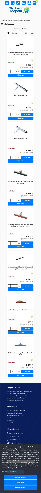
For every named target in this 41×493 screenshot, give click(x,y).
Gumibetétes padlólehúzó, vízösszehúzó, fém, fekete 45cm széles (20, 53)
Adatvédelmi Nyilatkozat (14, 413)
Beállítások (20, 482)
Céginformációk (12, 418)
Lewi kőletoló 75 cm (20, 95)
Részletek (20, 75)
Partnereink (10, 420)
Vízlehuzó (27, 20)
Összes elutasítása (20, 477)
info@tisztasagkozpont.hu (17, 443)
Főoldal (3, 20)
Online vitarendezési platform (16, 415)
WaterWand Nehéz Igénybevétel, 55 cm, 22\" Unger (20, 182)
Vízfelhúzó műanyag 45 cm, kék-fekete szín (20, 354)
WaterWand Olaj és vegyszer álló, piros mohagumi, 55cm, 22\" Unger (20, 225)
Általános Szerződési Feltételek (17, 410)
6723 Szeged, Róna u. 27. (17, 433)
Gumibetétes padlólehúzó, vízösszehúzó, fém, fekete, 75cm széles (20, 268)
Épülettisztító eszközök (15, 20)
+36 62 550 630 (14, 437)
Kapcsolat (10, 423)
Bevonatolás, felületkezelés (15, 400)
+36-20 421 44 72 (14, 440)
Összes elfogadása (20, 487)
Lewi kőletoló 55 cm (20, 138)
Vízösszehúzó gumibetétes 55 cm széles (20, 310)
